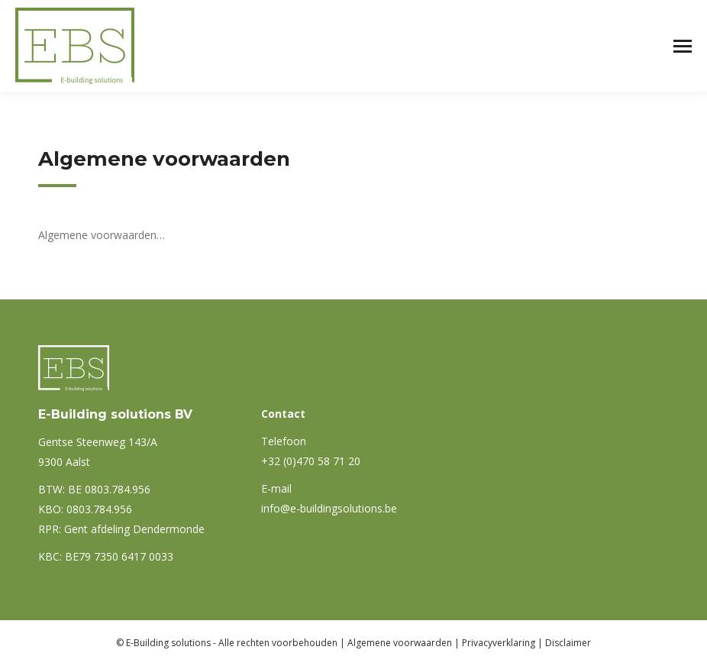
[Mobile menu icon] (682, 46)
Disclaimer (568, 642)
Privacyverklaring (498, 642)
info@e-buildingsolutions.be (329, 508)
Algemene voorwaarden (399, 642)
